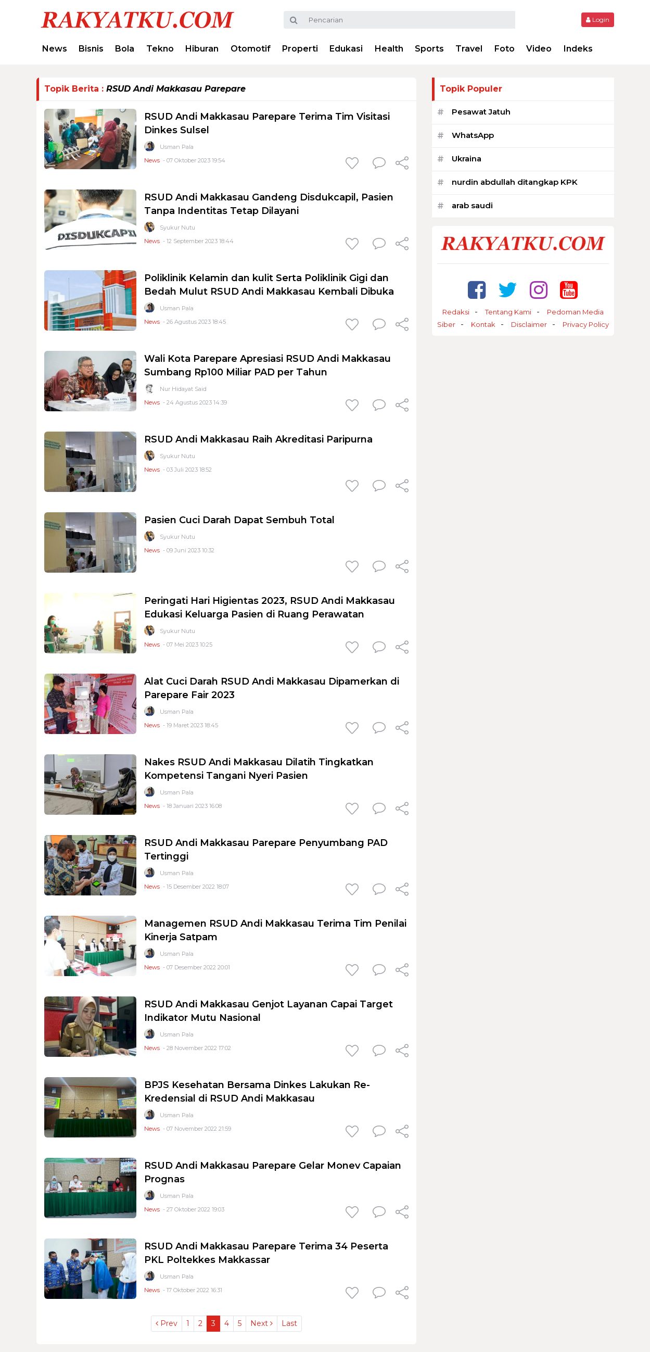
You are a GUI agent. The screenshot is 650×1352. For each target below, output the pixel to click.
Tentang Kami (508, 312)
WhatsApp (473, 135)
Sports (429, 49)
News (54, 49)
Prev (166, 1323)
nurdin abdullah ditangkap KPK (515, 182)
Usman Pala (177, 146)
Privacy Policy (586, 324)
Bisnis (91, 49)
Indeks (578, 49)
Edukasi (346, 49)
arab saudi (472, 205)
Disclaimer (529, 324)
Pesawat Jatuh (481, 112)
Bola (124, 49)
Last (289, 1323)
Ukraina (466, 158)
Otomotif (251, 49)
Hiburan (202, 49)
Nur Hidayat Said (183, 389)
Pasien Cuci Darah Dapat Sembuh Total (239, 520)
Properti (300, 49)
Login (597, 19)
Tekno (160, 49)
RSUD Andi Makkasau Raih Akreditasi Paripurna (258, 439)
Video (539, 49)
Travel (468, 49)
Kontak (483, 324)
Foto (504, 49)
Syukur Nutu (177, 227)
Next (261, 1323)
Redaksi (455, 312)
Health (389, 49)
